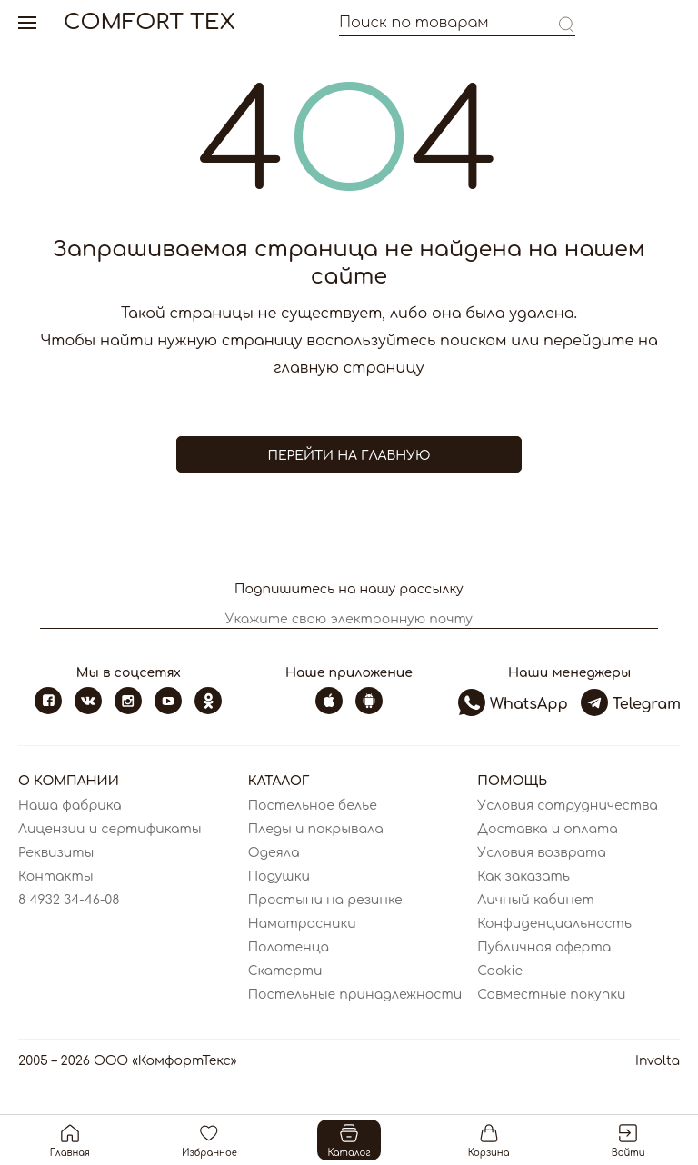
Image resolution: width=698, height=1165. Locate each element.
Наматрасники (302, 924)
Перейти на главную (348, 456)
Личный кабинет (535, 900)
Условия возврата (541, 853)
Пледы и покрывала (316, 829)
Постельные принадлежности (355, 994)
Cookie (500, 971)
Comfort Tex (149, 23)
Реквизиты (56, 853)
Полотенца (288, 947)
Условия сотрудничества (567, 805)
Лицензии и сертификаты (110, 829)
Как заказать (523, 876)
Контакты (56, 876)
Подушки (279, 876)
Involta (657, 1061)
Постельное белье (312, 805)
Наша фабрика (69, 805)
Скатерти (285, 971)
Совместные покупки (551, 994)
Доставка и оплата (547, 829)
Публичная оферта (544, 947)
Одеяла (274, 853)
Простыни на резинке (325, 900)
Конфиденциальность (554, 924)
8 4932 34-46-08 (69, 900)
